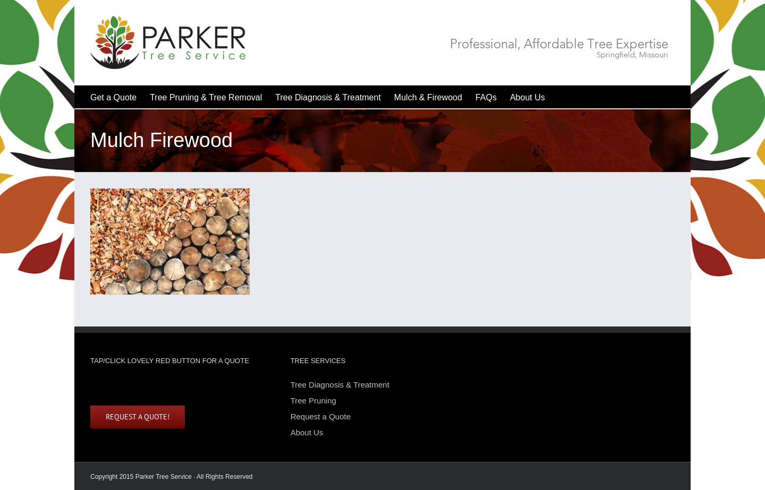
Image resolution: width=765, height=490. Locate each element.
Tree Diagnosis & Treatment (340, 385)
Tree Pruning (313, 400)
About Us (307, 432)
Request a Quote (321, 416)
